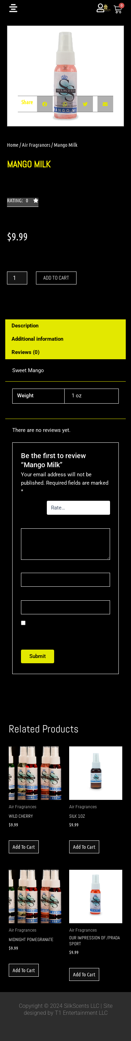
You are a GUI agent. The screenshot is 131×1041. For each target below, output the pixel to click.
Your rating (31, 508)
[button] (22, 202)
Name (29, 568)
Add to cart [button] (24, 847)
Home (13, 145)
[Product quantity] (17, 278)
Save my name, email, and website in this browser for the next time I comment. (64, 632)
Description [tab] (25, 326)
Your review (39, 523)
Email (29, 596)
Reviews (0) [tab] (25, 352)
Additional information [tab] (37, 339)
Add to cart (56, 278)
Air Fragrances (36, 145)
